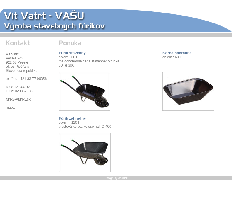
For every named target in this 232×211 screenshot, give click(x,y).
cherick (123, 178)
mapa (10, 108)
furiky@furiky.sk (18, 99)
